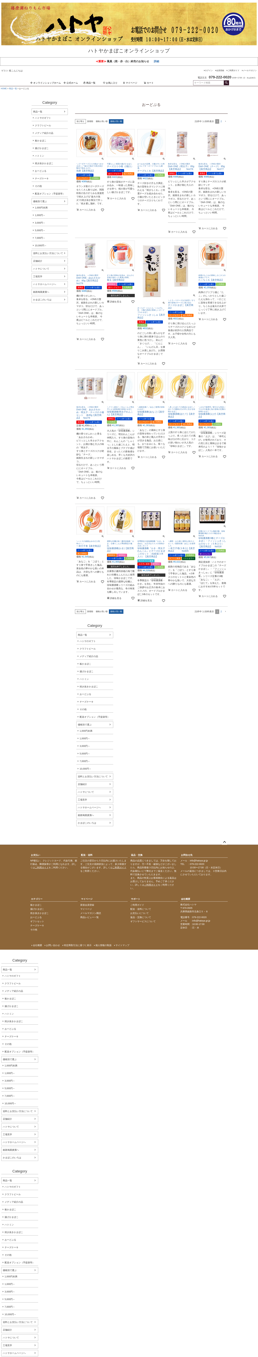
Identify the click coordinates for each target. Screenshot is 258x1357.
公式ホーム (71, 82)
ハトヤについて (41, 268)
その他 (38, 186)
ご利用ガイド (233, 70)
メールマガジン (250, 70)
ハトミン (39, 155)
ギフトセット (37, 921)
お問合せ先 (187, 855)
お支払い (35, 855)
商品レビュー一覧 (89, 917)
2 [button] (221, 121)
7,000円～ (40, 238)
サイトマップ (122, 945)
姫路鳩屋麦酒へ (41, 292)
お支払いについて (139, 913)
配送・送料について (140, 909)
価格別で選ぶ (40, 201)
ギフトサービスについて (143, 921)
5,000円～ (40, 230)
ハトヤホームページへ (44, 284)
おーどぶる (40, 171)
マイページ (130, 82)
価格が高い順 (102, 121)
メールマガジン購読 (90, 913)
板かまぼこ (40, 140)
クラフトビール (43, 125)
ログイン (209, 70)
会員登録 (220, 70)
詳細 (156, 61)
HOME (4, 88)
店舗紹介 (37, 261)
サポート (135, 899)
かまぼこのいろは (42, 299)
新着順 (90, 121)
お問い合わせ (53, 945)
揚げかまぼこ (42, 148)
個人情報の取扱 (103, 945)
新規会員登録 (87, 905)
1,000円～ (40, 215)
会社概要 (185, 899)
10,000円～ (41, 245)
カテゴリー (36, 899)
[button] (225, 121)
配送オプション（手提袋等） (50, 193)
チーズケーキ (42, 178)
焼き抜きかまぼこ (44, 163)
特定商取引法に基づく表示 (77, 945)
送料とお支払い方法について (48, 253)
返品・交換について (140, 917)
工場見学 (37, 276)
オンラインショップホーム (45, 82)
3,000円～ (40, 222)
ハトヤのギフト (43, 118)
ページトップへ (224, 842)
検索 (226, 83)
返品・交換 (136, 855)
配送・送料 (86, 855)
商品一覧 (89, 82)
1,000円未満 (41, 207)
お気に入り (110, 82)
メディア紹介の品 (44, 133)
